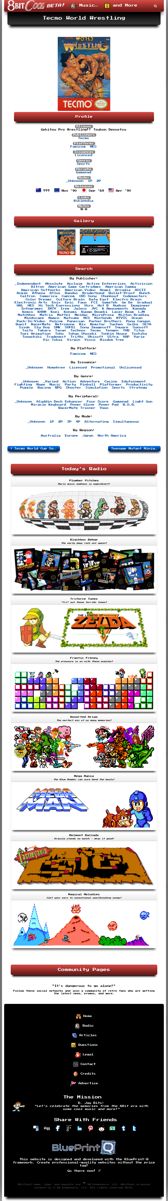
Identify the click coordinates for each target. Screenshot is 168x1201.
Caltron (27, 296)
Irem (65, 309)
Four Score (98, 402)
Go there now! (84, 1171)
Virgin (73, 340)
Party (70, 385)
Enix (56, 302)
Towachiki (32, 337)
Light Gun (142, 402)
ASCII (140, 290)
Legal (84, 1054)
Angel (105, 290)
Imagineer (140, 306)
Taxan (60, 330)
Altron (37, 287)
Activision (141, 284)
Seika (132, 324)
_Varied (50, 381)
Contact (84, 1064)
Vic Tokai (53, 340)
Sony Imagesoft (95, 327)
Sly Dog (42, 327)
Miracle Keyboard (48, 405)
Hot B (103, 306)
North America (112, 436)
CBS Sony (88, 296)
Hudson (119, 306)
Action (69, 381)
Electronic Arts (31, 302)
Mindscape (34, 318)
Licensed (83, 155)
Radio (84, 1026)
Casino (110, 381)
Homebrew (56, 367)
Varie (139, 337)
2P (99, 181)
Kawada (139, 309)
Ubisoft (95, 337)
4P (78, 422)
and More (121, 6)
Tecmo (83, 138)
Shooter (73, 388)
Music (55, 385)
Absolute (54, 284)
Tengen (112, 330)
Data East (99, 299)
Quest (21, 324)
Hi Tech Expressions (59, 306)
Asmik (22, 293)
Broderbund (93, 293)
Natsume (71, 318)
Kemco (27, 312)
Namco (54, 318)
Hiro (89, 306)
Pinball (88, 385)
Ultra (113, 337)
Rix (82, 324)
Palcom (56, 321)
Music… (84, 6)
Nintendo (103, 318)
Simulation (97, 388)
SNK (57, 327)
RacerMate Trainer (77, 408)
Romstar (97, 324)
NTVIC (121, 318)
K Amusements (115, 309)
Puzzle (26, 388)
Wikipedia (83, 201)
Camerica (48, 296)
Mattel (63, 315)
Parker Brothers (105, 321)
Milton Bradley (134, 315)
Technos (78, 330)
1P (90, 181)
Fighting (23, 385)
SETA (147, 324)
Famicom (78, 147)
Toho (59, 334)
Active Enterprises (106, 284)
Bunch (144, 293)
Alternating (97, 422)
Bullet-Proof (122, 293)
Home (84, 1016)
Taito (27, 330)
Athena (38, 293)
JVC (94, 309)
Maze (41, 385)
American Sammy (120, 287)
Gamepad (83, 172)
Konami (70, 312)
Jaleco (80, 309)
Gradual (144, 302)
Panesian (76, 321)
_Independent (28, 284)
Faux (82, 302)
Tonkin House (114, 334)
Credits (84, 1074)
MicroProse (103, 315)
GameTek (109, 302)
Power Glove (82, 405)
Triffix (77, 337)
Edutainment (134, 381)
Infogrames (32, 309)
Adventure (90, 381)
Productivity (139, 385)
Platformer (111, 385)
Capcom (68, 296)
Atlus (55, 293)
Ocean (137, 318)
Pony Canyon (138, 321)
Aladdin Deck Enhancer (59, 402)
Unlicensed (131, 367)
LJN (141, 312)
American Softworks (41, 290)
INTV (51, 309)
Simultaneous (126, 422)
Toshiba (139, 334)
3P (69, 422)
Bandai (71, 293)
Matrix (46, 315)
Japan (87, 436)
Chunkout (110, 296)
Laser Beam (123, 312)
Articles (84, 1035)
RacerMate (41, 324)
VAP (126, 337)
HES (31, 306)
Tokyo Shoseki (82, 334)
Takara (44, 330)
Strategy (138, 388)
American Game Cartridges (75, 287)
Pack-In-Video (31, 321)
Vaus (104, 408)
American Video (80, 290)
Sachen (116, 324)
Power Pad (109, 405)
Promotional (103, 367)
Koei (55, 312)
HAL (20, 306)
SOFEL (70, 327)
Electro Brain (127, 299)
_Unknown (75, 181)
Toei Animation (35, 334)
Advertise (84, 1083)
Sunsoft (140, 327)
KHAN (42, 312)
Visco (90, 340)
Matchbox (26, 315)
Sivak (24, 327)
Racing (44, 388)
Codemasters (135, 296)
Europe (71, 436)
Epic (69, 302)
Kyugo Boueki (94, 312)
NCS (87, 318)
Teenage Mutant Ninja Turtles (136, 448)
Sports (83, 164)
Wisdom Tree (112, 340)
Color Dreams (39, 299)
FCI (94, 302)
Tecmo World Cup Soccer (35, 448)
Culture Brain (70, 299)
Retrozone (65, 324)
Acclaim (74, 284)
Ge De (127, 302)
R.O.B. (129, 405)
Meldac (81, 315)
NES (93, 147)
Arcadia (123, 290)
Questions (84, 1045)
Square (121, 327)
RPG (58, 388)
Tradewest (56, 337)
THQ (126, 330)
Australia (51, 436)
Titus (139, 330)
